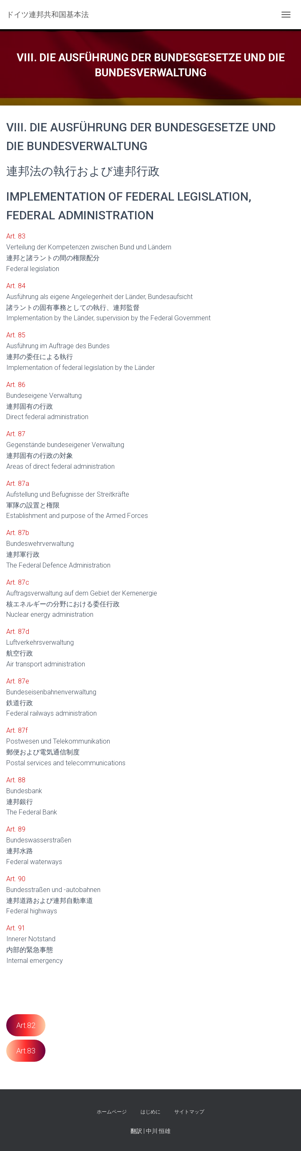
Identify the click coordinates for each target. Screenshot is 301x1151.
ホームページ (112, 1112)
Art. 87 (15, 434)
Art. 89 (15, 829)
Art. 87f (17, 730)
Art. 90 (15, 879)
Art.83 (25, 1050)
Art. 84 (15, 286)
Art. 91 (15, 928)
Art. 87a (17, 484)
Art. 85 (15, 335)
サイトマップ (189, 1112)
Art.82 (25, 1025)
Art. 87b (17, 533)
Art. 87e (17, 681)
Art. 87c (17, 582)
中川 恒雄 (158, 1131)
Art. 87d (17, 632)
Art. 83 (15, 236)
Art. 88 (15, 780)
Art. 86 (15, 385)
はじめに (150, 1112)
